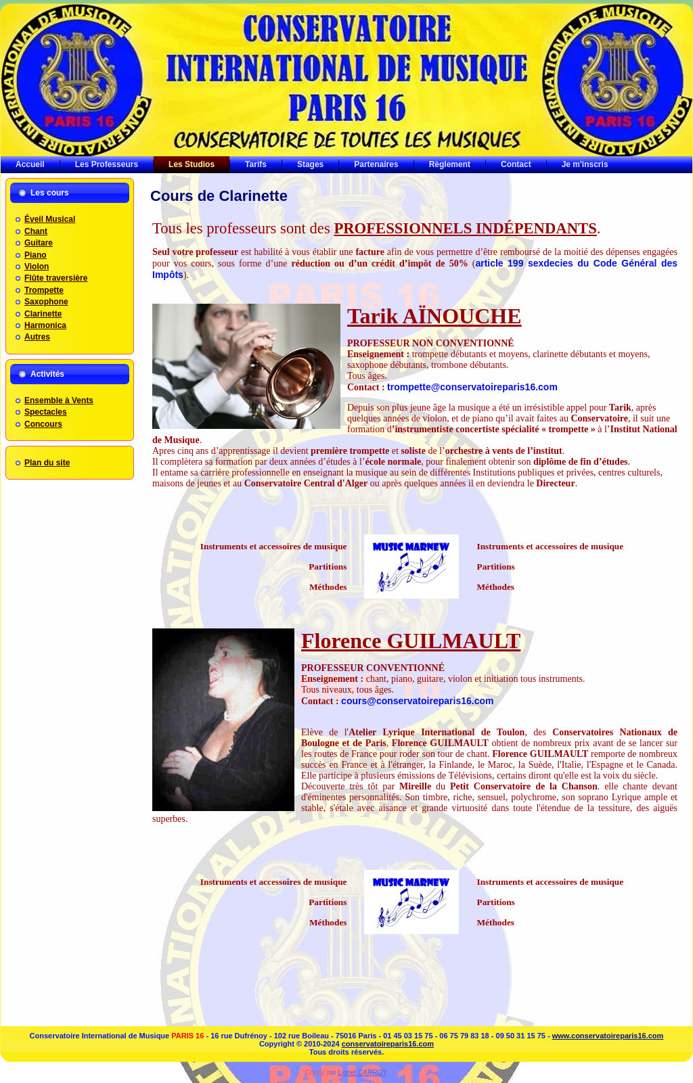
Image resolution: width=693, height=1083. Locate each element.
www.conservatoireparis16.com (608, 1036)
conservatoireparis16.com (388, 1044)
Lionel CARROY (362, 1072)
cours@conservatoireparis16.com (417, 700)
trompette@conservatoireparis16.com (472, 387)
